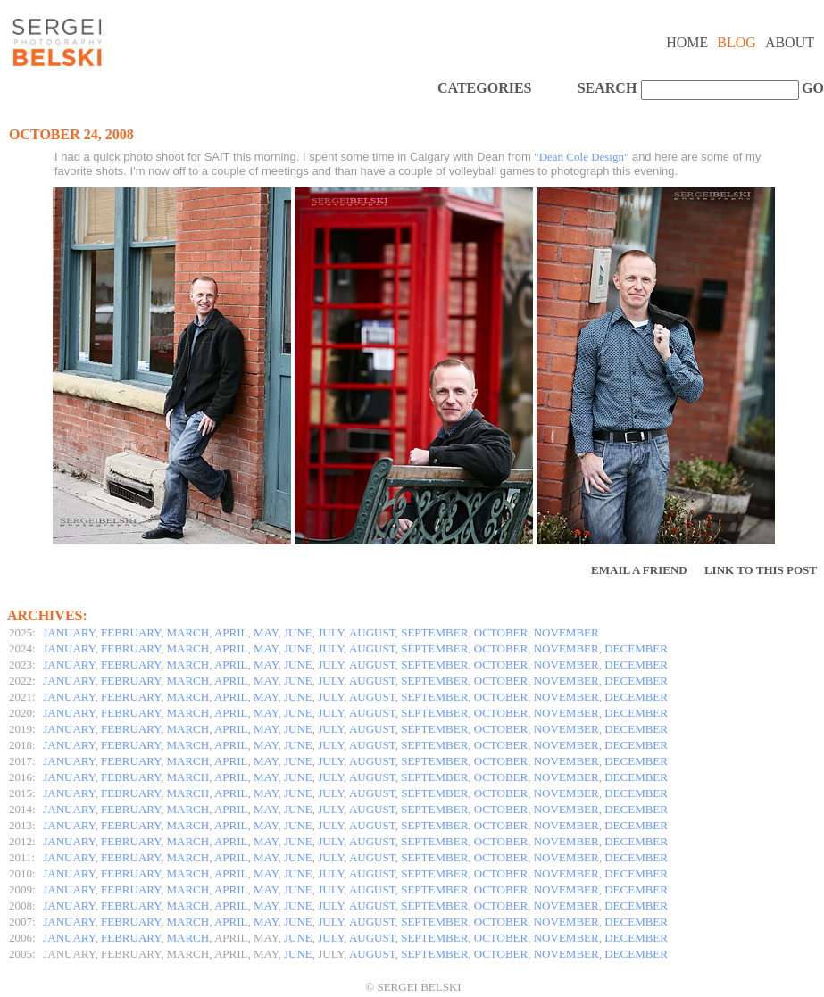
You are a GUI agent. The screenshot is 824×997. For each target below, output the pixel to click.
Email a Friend (639, 570)
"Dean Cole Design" (581, 156)
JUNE (298, 632)
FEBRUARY (131, 632)
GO (811, 88)
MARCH (188, 632)
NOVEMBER (566, 632)
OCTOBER (501, 632)
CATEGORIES (484, 88)
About (789, 42)
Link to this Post (760, 570)
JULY (331, 632)
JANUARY (69, 632)
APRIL (231, 632)
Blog (736, 42)
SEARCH (607, 88)
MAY (266, 632)
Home (687, 42)
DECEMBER (636, 648)
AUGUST (372, 632)
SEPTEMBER (434, 632)
